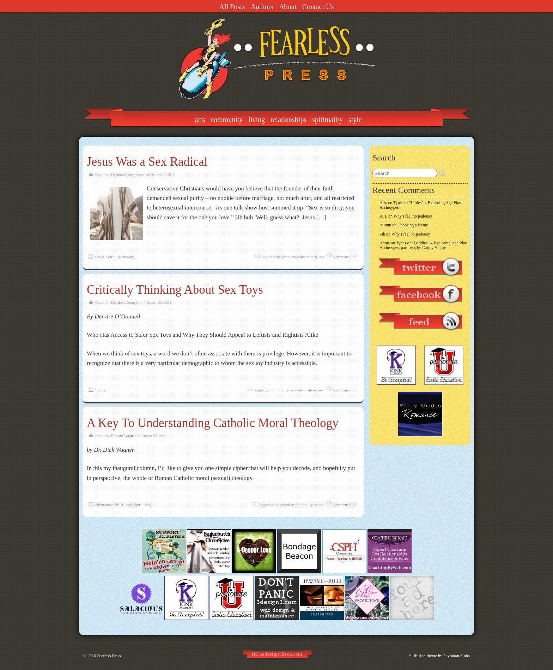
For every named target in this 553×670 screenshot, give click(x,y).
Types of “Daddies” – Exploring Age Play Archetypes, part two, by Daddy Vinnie (423, 245)
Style (355, 119)
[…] (321, 217)
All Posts (232, 7)
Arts (200, 119)
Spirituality (327, 119)
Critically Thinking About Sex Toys (175, 290)
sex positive (306, 390)
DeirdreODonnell (124, 302)
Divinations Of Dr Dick (113, 504)
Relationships (288, 119)
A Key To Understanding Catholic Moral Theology (213, 423)
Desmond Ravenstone (127, 174)
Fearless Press (109, 655)
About (288, 7)
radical (311, 257)
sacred (319, 504)
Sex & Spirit (105, 257)
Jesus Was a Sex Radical (147, 162)
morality (298, 257)
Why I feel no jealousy (413, 216)
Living (256, 119)
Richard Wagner (123, 435)
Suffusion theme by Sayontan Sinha (439, 655)
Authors (261, 7)
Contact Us (318, 7)
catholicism (289, 504)
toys (321, 390)
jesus (286, 257)
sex (321, 257)
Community (227, 119)
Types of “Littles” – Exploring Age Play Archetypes (420, 205)
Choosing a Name (412, 225)
